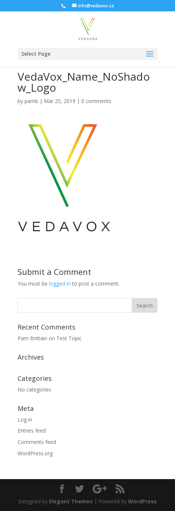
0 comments (96, 101)
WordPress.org (35, 453)
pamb (31, 101)
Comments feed (37, 441)
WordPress (142, 501)
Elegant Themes (71, 501)
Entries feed (32, 430)
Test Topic (69, 338)
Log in (25, 419)
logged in (60, 283)
